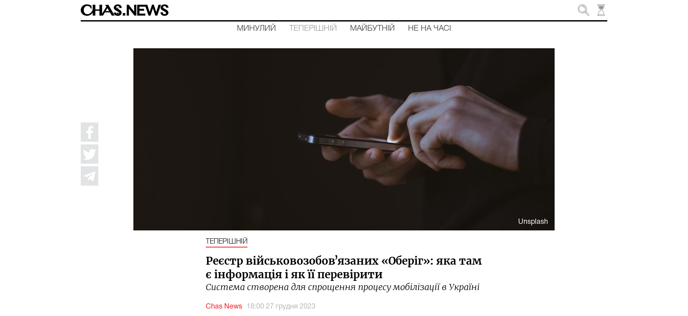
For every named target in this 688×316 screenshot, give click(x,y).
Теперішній (313, 28)
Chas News (224, 307)
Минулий (256, 28)
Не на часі (429, 28)
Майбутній (372, 28)
